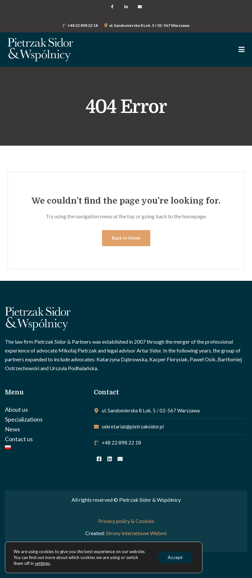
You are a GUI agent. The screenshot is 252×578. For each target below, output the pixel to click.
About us (16, 409)
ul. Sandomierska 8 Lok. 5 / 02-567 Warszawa (149, 25)
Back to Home (126, 238)
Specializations (24, 419)
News (12, 429)
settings (42, 563)
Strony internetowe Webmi (136, 533)
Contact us (19, 439)
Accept (175, 557)
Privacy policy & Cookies (126, 521)
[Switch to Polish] (46, 447)
